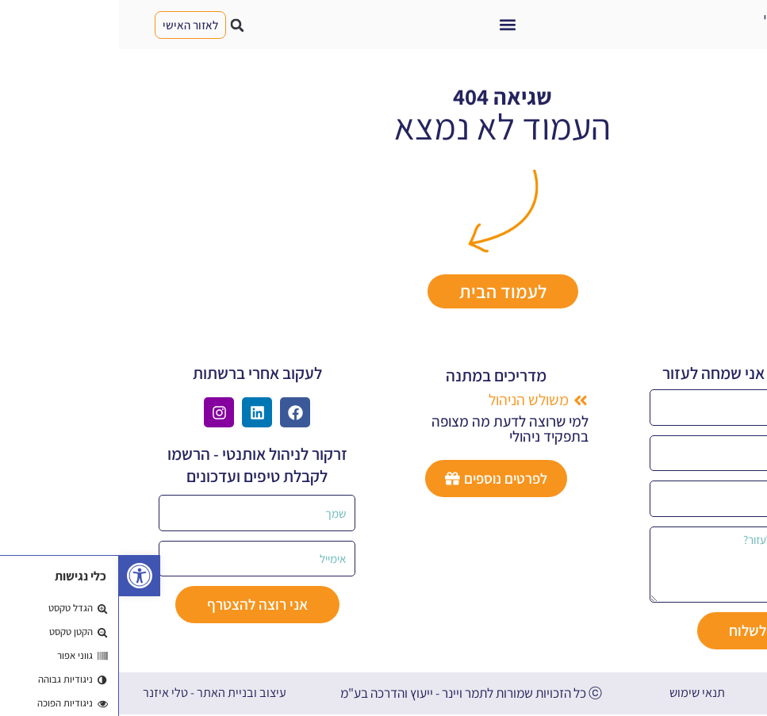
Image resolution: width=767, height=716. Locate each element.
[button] (389, 25)
